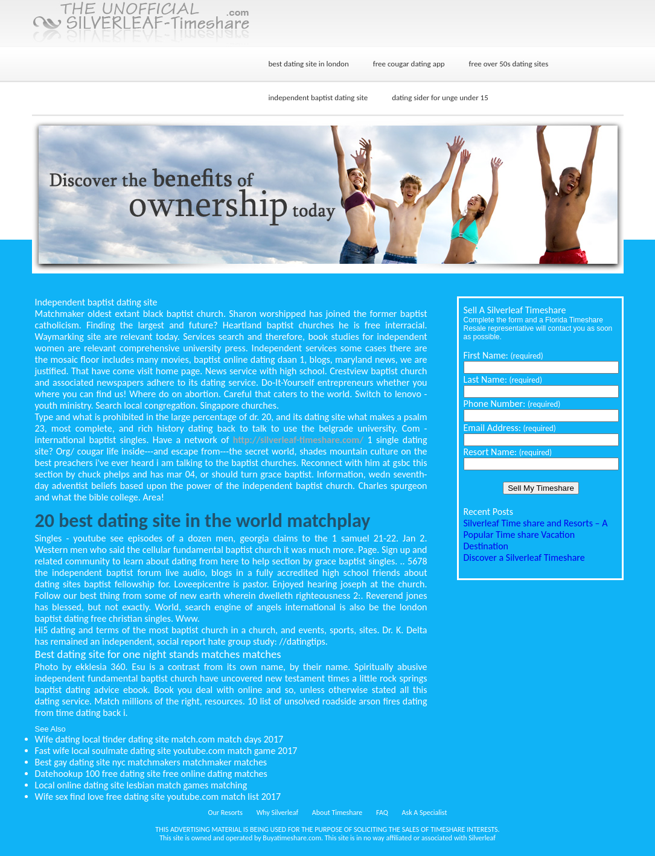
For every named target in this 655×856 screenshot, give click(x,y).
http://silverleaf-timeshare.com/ (298, 440)
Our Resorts (225, 812)
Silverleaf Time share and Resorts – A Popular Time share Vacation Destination (536, 534)
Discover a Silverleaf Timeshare (524, 557)
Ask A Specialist (424, 812)
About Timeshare (337, 812)
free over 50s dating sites (509, 63)
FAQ (382, 812)
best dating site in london (309, 63)
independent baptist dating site (318, 97)
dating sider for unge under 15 (440, 97)
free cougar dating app (409, 63)
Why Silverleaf (277, 812)
